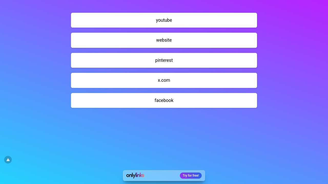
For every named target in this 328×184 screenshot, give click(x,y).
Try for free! (191, 175)
